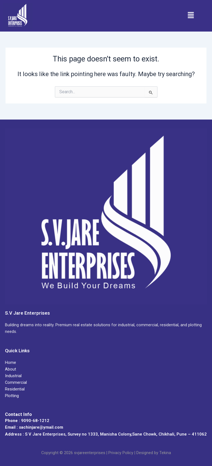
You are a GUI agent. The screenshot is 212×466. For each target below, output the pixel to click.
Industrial (13, 375)
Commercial (16, 382)
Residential (15, 389)
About (10, 369)
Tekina (165, 452)
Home (10, 362)
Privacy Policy (120, 452)
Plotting (12, 395)
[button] (190, 16)
